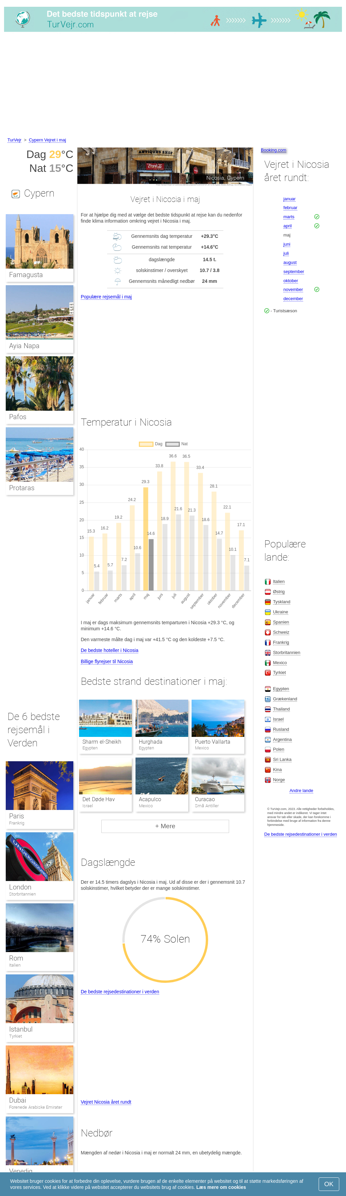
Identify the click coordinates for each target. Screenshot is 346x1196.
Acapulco (150, 799)
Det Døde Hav (98, 799)
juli (286, 253)
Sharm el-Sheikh (101, 742)
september (293, 271)
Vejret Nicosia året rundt (106, 1102)
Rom (16, 958)
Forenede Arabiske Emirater (35, 1107)
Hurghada (151, 742)
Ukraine (280, 611)
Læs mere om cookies (221, 1187)
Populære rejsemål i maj (106, 296)
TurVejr (14, 139)
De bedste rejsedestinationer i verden (120, 991)
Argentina (282, 739)
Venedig (20, 1171)
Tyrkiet (15, 1036)
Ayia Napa (24, 346)
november (293, 289)
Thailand (281, 709)
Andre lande (301, 790)
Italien (15, 965)
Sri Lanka (282, 759)
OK (328, 1184)
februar (290, 207)
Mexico (280, 662)
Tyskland (281, 601)
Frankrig (16, 823)
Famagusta (26, 275)
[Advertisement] (173, 85)
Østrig (279, 591)
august (290, 262)
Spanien (281, 622)
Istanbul (20, 1029)
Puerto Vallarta (212, 742)
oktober (290, 280)
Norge (279, 779)
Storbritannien (22, 894)
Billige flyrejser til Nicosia (107, 661)
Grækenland (285, 698)
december (293, 298)
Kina (277, 769)
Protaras (21, 488)
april (287, 225)
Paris (16, 816)
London (20, 887)
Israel (278, 719)
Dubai (17, 1100)
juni (286, 244)
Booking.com (273, 150)
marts (289, 216)
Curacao (205, 799)
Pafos (17, 417)
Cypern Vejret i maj (47, 139)
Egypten (281, 688)
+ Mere (165, 826)
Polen (278, 749)
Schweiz (281, 632)
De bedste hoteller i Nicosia (109, 650)
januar (289, 198)
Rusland (281, 729)
